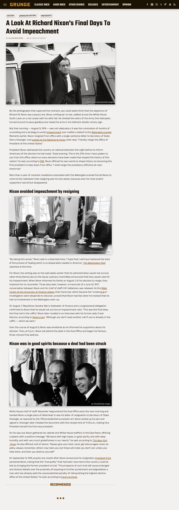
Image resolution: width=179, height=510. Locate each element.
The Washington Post (94, 263)
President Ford (103, 458)
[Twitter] (161, 4)
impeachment (53, 132)
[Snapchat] (170, 4)
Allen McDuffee (16, 38)
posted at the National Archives (48, 139)
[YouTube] (152, 4)
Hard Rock (59, 4)
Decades (93, 4)
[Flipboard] (165, 4)
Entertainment (110, 4)
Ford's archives (69, 477)
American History (27, 15)
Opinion (127, 4)
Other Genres (76, 4)
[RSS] (174, 4)
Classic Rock (42, 4)
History (10, 15)
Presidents (46, 15)
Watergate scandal (101, 132)
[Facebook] (147, 4)
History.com (38, 317)
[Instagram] (157, 4)
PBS (42, 161)
